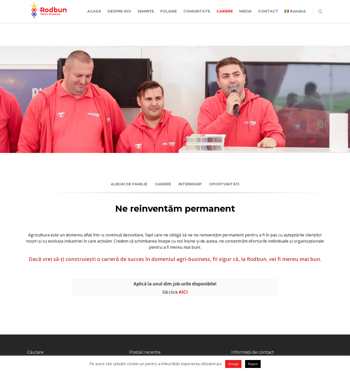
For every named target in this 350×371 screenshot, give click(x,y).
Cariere (163, 184)
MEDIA (245, 11)
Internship (190, 184)
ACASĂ (94, 11)
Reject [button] (253, 364)
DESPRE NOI (119, 11)
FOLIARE (168, 11)
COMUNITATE (196, 11)
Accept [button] (233, 364)
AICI (183, 292)
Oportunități (224, 184)
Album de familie (129, 184)
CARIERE (224, 11)
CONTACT (268, 11)
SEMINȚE (145, 11)
